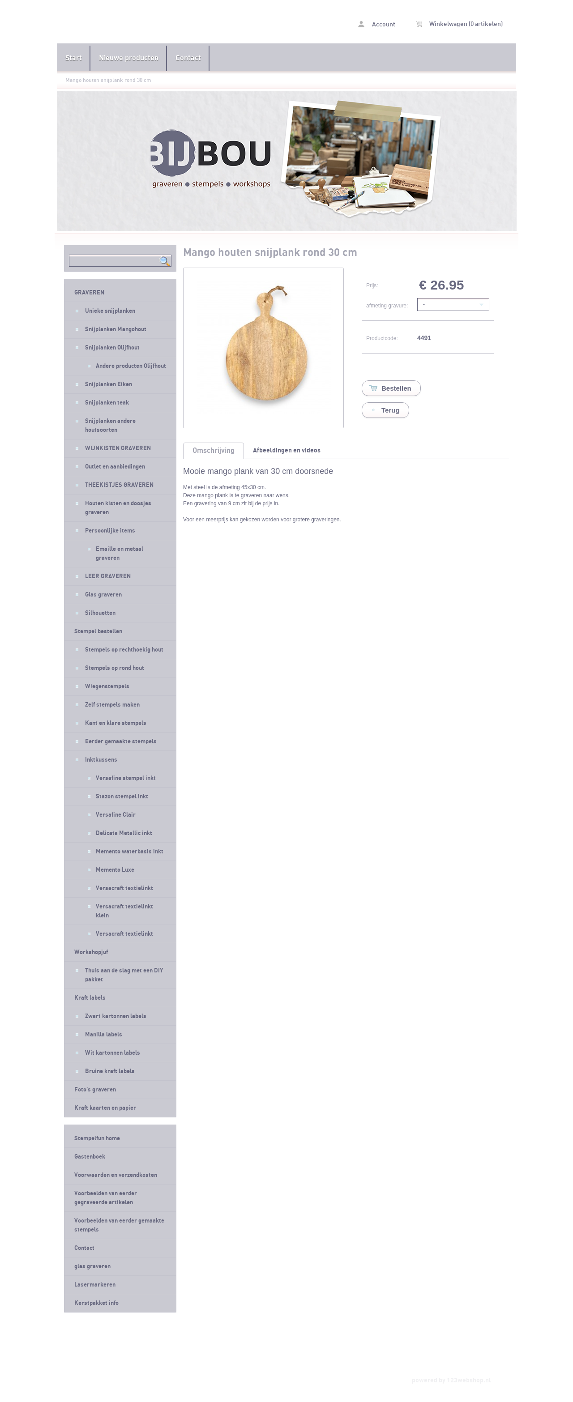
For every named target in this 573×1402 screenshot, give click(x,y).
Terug (390, 410)
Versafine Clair (116, 815)
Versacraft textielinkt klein (124, 911)
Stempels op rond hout (114, 668)
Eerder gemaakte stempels (121, 741)
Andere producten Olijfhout (131, 366)
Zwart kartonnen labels (115, 1016)
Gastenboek (89, 1157)
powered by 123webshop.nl (451, 1380)
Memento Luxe (115, 870)
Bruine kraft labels (110, 1071)
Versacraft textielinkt (124, 888)
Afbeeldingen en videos (287, 450)
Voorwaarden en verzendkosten (115, 1175)
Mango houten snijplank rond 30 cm (108, 80)
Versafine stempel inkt (126, 778)
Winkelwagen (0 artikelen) (459, 24)
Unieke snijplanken (110, 311)
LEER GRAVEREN (108, 576)
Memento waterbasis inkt (129, 851)
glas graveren (92, 1266)
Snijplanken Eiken (108, 384)
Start (73, 58)
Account (376, 24)
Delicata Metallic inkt (124, 833)
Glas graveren (103, 595)
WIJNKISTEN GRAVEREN (118, 448)
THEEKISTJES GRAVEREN (119, 485)
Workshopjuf (91, 952)
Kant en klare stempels (115, 723)
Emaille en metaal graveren (119, 553)
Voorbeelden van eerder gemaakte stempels (119, 1225)
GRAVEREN (89, 293)
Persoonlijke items (110, 531)
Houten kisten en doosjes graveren (118, 508)
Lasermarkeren (94, 1285)
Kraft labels (90, 998)
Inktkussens (101, 760)
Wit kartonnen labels (112, 1053)
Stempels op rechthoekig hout (124, 650)
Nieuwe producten (128, 58)
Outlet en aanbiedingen (115, 467)
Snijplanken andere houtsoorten (110, 425)
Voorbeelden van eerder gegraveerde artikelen (105, 1198)
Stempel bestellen (98, 631)
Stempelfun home (97, 1138)
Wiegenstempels (107, 686)
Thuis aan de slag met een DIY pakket (124, 975)
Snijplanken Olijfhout (112, 348)
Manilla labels (103, 1034)
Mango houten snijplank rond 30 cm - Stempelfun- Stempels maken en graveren (171, 22)
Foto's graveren (95, 1090)
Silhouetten (100, 613)
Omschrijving (213, 451)
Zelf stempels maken (112, 705)
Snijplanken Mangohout (115, 329)
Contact (188, 58)
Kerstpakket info (96, 1303)
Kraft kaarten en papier (105, 1108)
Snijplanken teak (107, 403)
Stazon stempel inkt (122, 796)
